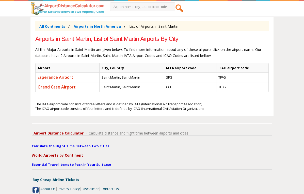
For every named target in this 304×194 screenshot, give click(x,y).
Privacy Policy (68, 188)
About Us (48, 188)
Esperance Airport (55, 77)
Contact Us (110, 188)
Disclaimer (90, 188)
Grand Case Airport (57, 87)
